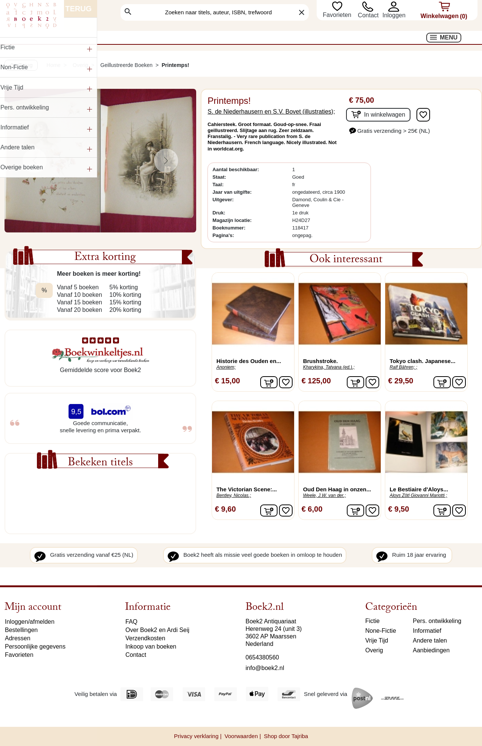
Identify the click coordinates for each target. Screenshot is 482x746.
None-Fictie (380, 630)
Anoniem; (226, 367)
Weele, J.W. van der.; (324, 495)
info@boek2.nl (265, 668)
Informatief (427, 630)
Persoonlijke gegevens (35, 646)
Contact (368, 15)
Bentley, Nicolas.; (234, 495)
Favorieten (338, 15)
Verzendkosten (145, 638)
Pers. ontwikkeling (437, 621)
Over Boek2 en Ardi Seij (157, 630)
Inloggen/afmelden (30, 621)
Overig (374, 650)
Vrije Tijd (376, 640)
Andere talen (430, 640)
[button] (393, 7)
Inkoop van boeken (150, 646)
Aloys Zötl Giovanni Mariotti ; (418, 495)
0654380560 (262, 657)
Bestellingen (21, 630)
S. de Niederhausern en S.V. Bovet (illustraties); (271, 111)
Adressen (18, 638)
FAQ (131, 621)
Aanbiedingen (431, 650)
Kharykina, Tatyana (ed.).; (329, 367)
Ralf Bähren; (402, 367)
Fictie (372, 621)
